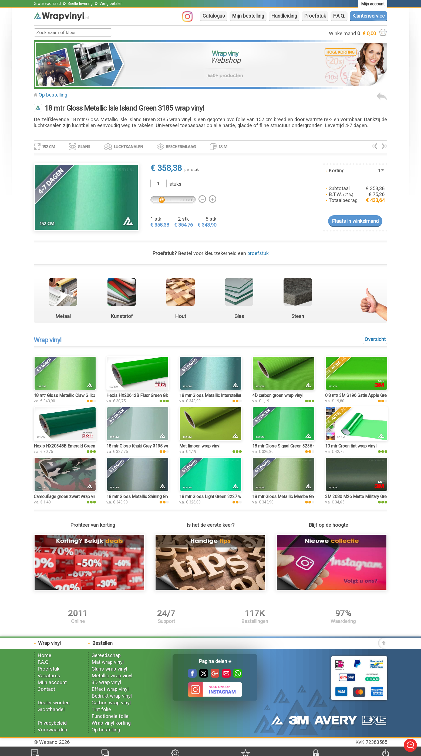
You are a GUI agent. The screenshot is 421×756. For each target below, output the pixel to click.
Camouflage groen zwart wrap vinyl (67, 496)
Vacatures (49, 676)
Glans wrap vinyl (109, 669)
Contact (46, 689)
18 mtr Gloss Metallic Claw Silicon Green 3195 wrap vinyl (87, 395)
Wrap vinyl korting (111, 723)
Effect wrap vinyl (110, 689)
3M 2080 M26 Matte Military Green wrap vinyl (368, 496)
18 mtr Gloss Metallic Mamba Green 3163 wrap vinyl (301, 496)
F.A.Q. (339, 16)
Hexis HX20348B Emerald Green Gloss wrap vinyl (80, 446)
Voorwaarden (52, 730)
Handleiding (284, 16)
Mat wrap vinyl (108, 662)
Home (44, 655)
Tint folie (101, 709)
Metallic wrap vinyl (112, 676)
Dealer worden (54, 703)
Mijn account (52, 682)
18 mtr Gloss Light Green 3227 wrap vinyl (218, 496)
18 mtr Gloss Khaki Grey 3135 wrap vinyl (144, 446)
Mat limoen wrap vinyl (199, 446)
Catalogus (214, 16)
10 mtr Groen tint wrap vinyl (350, 446)
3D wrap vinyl (106, 682)
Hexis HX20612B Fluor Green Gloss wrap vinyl (150, 395)
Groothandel (51, 709)
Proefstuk (315, 16)
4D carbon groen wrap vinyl (277, 395)
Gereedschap (106, 655)
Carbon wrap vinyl (111, 703)
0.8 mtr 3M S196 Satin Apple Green (358, 395)
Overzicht (375, 339)
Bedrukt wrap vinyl (112, 696)
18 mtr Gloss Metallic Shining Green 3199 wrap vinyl (155, 496)
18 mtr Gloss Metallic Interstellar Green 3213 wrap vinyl (231, 395)
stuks (175, 184)
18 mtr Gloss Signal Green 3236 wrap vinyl (292, 446)
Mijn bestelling (248, 16)
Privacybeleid (52, 723)
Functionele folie (110, 716)
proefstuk (258, 253)
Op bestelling (53, 95)
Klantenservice (368, 16)
